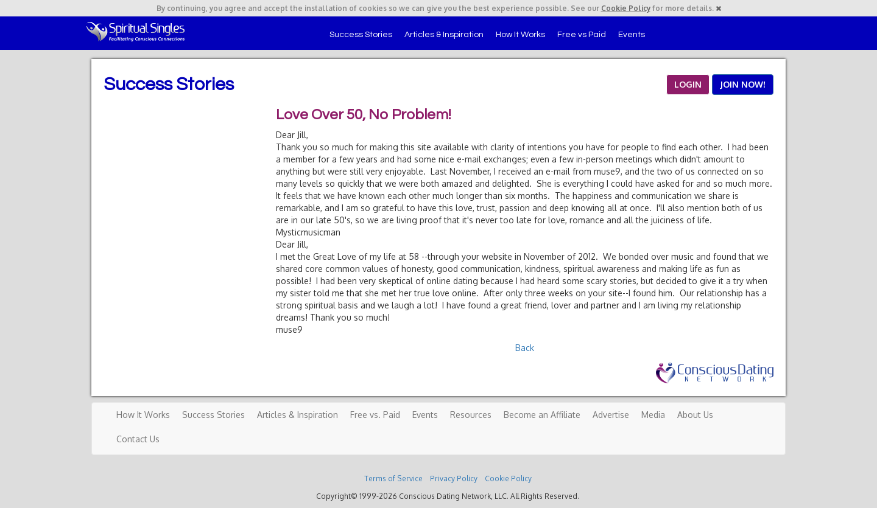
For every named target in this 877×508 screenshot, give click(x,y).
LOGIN (688, 84)
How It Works (520, 34)
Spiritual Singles (135, 31)
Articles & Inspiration (444, 34)
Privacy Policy (453, 478)
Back (524, 348)
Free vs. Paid (375, 414)
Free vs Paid (581, 34)
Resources (470, 414)
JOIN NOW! (743, 84)
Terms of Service (393, 478)
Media (653, 414)
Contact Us (138, 439)
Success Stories (360, 34)
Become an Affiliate (542, 414)
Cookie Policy (625, 8)
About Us (695, 414)
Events (631, 34)
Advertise (611, 414)
